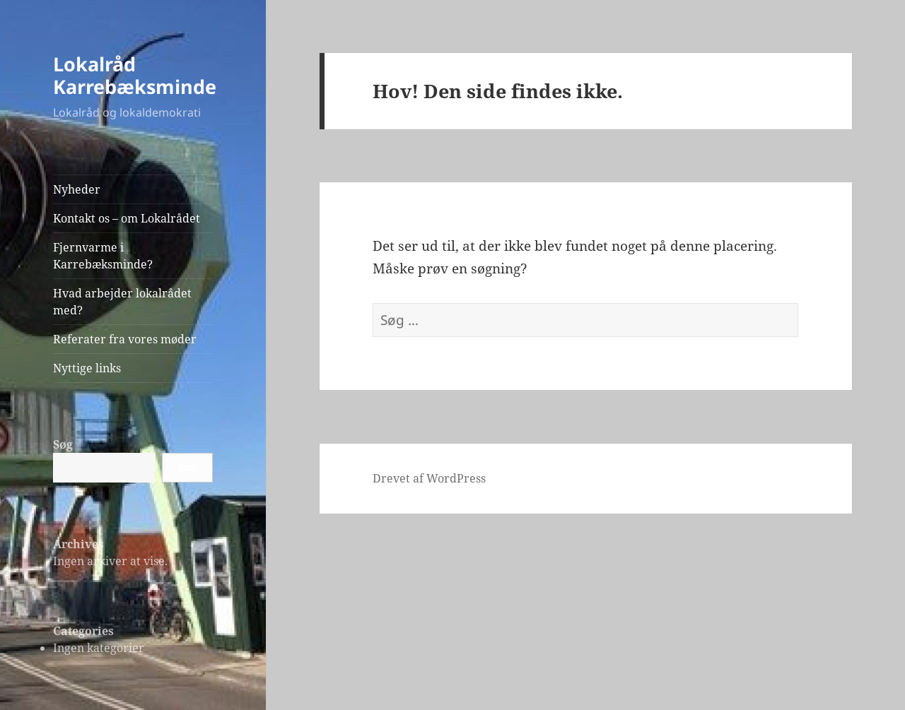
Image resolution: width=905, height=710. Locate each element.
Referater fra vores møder (125, 339)
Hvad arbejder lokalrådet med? (122, 301)
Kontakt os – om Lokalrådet (126, 218)
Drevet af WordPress (429, 478)
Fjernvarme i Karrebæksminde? (103, 255)
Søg (63, 444)
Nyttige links (87, 368)
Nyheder (76, 189)
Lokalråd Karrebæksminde (134, 75)
